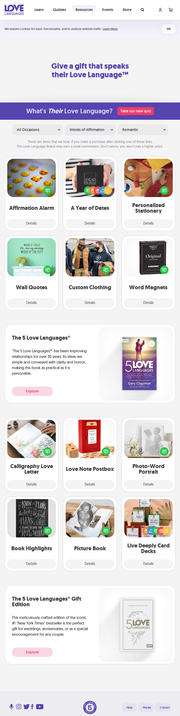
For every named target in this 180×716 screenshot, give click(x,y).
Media (147, 707)
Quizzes (59, 9)
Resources (84, 9)
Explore (32, 391)
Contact (165, 707)
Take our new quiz (135, 111)
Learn (39, 9)
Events (107, 9)
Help (129, 707)
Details (31, 224)
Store (127, 9)
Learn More (110, 29)
